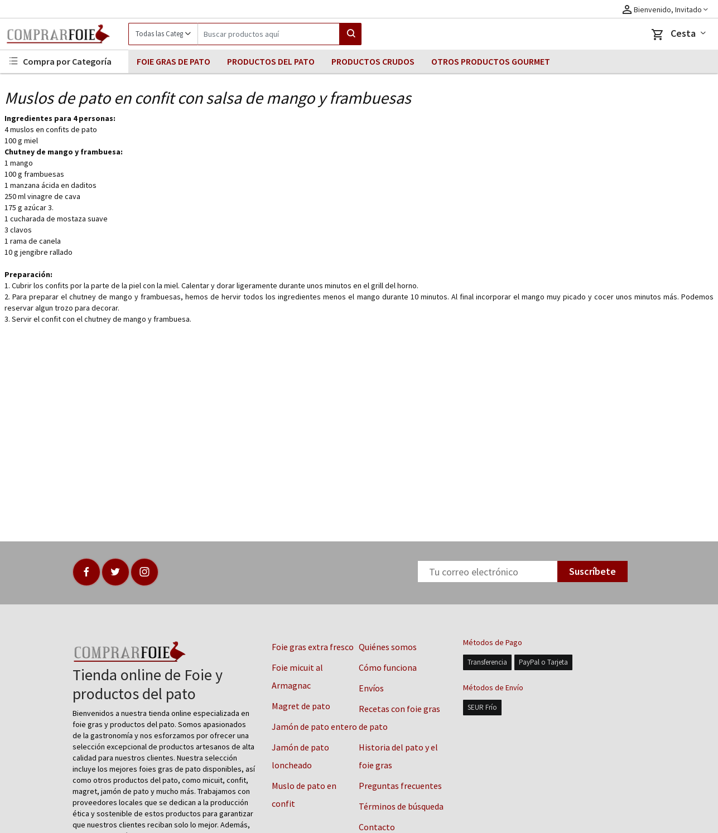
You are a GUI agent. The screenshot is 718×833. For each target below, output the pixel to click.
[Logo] (64, 34)
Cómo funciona (388, 667)
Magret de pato (301, 705)
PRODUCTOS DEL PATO (271, 61)
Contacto (377, 826)
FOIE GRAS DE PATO (173, 61)
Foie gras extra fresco (313, 646)
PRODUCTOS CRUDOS (373, 61)
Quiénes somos (388, 646)
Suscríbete (592, 571)
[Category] (162, 34)
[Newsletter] (487, 571)
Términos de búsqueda (401, 806)
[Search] (268, 34)
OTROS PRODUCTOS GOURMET (490, 61)
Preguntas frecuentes (400, 785)
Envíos (371, 688)
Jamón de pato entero (314, 726)
